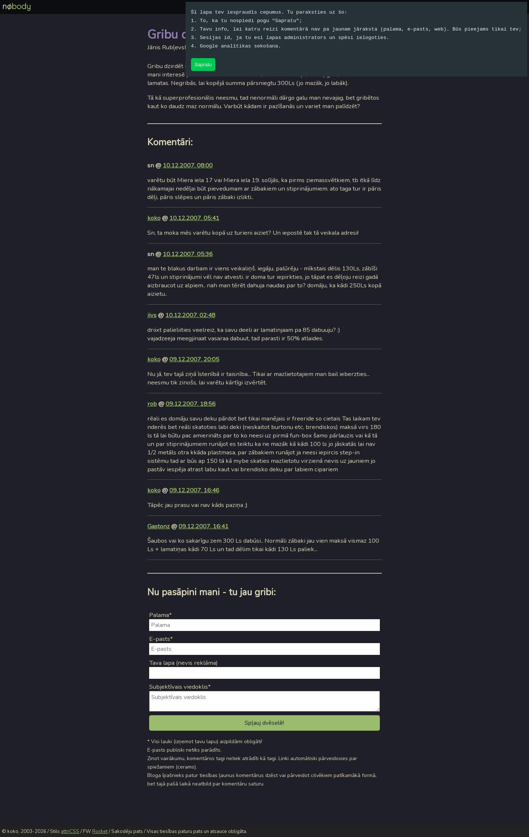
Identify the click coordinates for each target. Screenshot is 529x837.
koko (154, 218)
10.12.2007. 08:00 (188, 165)
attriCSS (70, 831)
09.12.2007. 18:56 (191, 404)
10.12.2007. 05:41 (194, 218)
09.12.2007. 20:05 (194, 359)
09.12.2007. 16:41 (203, 526)
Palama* (160, 615)
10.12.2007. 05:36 (188, 254)
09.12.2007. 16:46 (194, 490)
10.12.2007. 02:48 (190, 315)
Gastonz (158, 526)
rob (152, 404)
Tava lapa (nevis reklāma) (183, 663)
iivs (151, 315)
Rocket (100, 831)
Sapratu (203, 64)
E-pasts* (161, 639)
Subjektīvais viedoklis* (180, 686)
